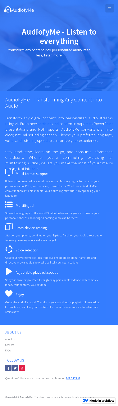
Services (9, 345)
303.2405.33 (73, 378)
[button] (109, 8)
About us (10, 339)
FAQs (8, 350)
